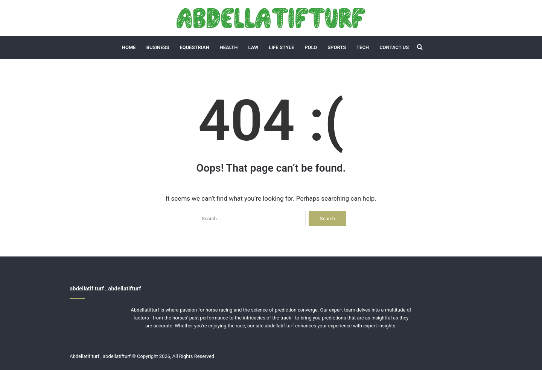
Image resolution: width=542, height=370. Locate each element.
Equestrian (194, 47)
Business (157, 47)
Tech (362, 47)
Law (253, 47)
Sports (336, 47)
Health (229, 47)
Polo (310, 47)
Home (129, 47)
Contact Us (394, 47)
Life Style (281, 47)
